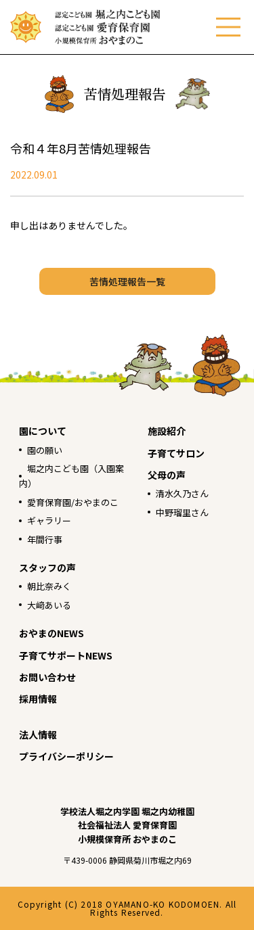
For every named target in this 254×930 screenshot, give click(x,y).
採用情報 (38, 698)
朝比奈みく (49, 586)
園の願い (44, 450)
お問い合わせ (47, 677)
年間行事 (44, 539)
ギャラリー (49, 520)
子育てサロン (176, 453)
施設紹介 (167, 431)
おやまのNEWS (51, 633)
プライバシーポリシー (66, 756)
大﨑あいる (49, 605)
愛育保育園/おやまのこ (73, 502)
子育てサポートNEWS (65, 655)
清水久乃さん (182, 493)
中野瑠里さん (182, 512)
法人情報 (38, 734)
